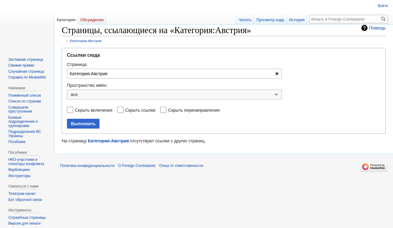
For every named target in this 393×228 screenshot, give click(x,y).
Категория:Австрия (86, 41)
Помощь (377, 27)
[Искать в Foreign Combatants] (348, 19)
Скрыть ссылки (140, 110)
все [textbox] (74, 94)
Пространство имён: (87, 85)
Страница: (77, 64)
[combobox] (174, 74)
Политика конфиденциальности (87, 166)
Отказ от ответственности (181, 166)
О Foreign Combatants (136, 166)
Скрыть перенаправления (194, 110)
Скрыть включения (93, 110)
